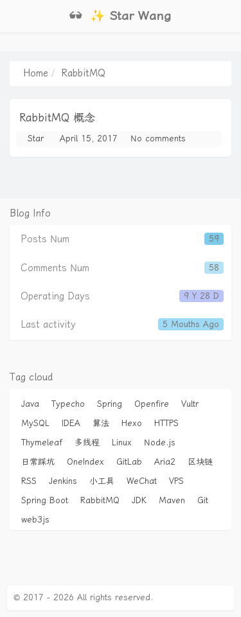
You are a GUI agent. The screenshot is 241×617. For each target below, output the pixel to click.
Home (35, 73)
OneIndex (85, 462)
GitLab (129, 462)
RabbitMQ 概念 (57, 117)
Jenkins (63, 481)
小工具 (101, 481)
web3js (35, 519)
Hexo (131, 423)
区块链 (200, 462)
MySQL (35, 423)
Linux (122, 442)
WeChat (142, 481)
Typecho (68, 404)
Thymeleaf (41, 442)
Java (30, 404)
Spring (109, 404)
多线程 (87, 442)
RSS (29, 481)
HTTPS (166, 423)
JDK (139, 500)
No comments (158, 138)
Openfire (151, 404)
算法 (101, 423)
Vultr (190, 404)
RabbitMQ (100, 500)
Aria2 (164, 462)
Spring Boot (44, 500)
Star (36, 138)
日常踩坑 (38, 462)
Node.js (159, 442)
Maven (172, 500)
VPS (176, 481)
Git (202, 500)
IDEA (71, 423)
